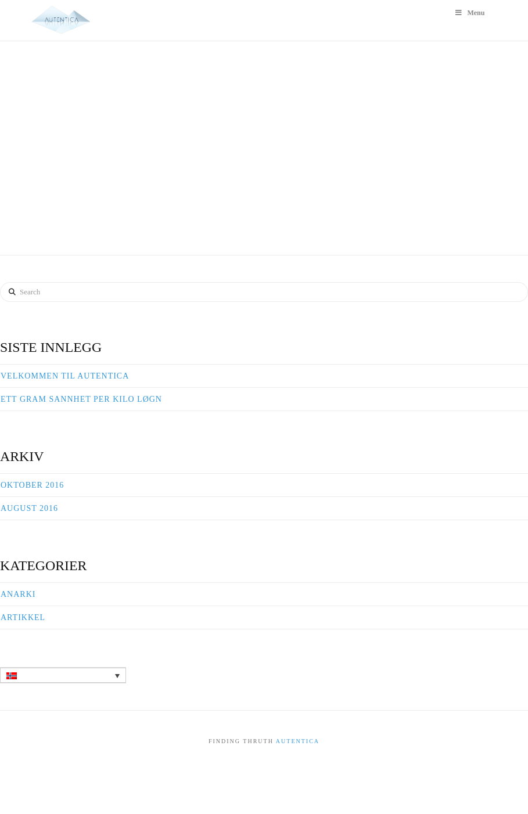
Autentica (297, 741)
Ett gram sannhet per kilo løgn (81, 399)
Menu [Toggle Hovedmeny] (469, 13)
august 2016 (29, 508)
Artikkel (23, 617)
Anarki (18, 594)
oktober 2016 (32, 485)
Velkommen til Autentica (65, 376)
